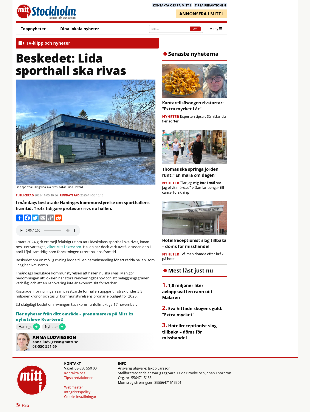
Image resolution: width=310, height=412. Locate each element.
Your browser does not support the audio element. (48, 230)
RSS (22, 405)
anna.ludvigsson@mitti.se (55, 342)
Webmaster (73, 387)
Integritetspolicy (77, 392)
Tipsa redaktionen (78, 377)
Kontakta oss (74, 373)
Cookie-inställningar (80, 396)
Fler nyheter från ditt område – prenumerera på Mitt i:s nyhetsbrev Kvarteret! (74, 316)
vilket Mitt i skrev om (64, 246)
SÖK (195, 28)
